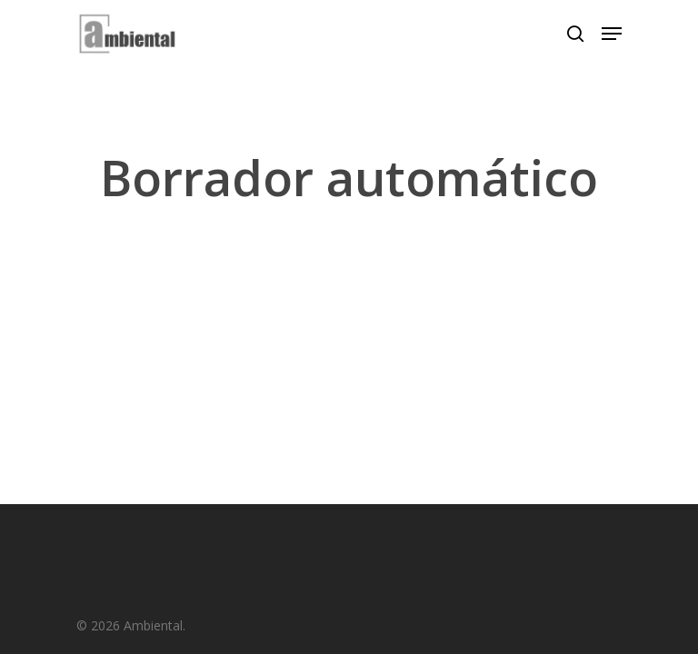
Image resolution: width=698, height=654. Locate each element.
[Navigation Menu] (612, 34)
